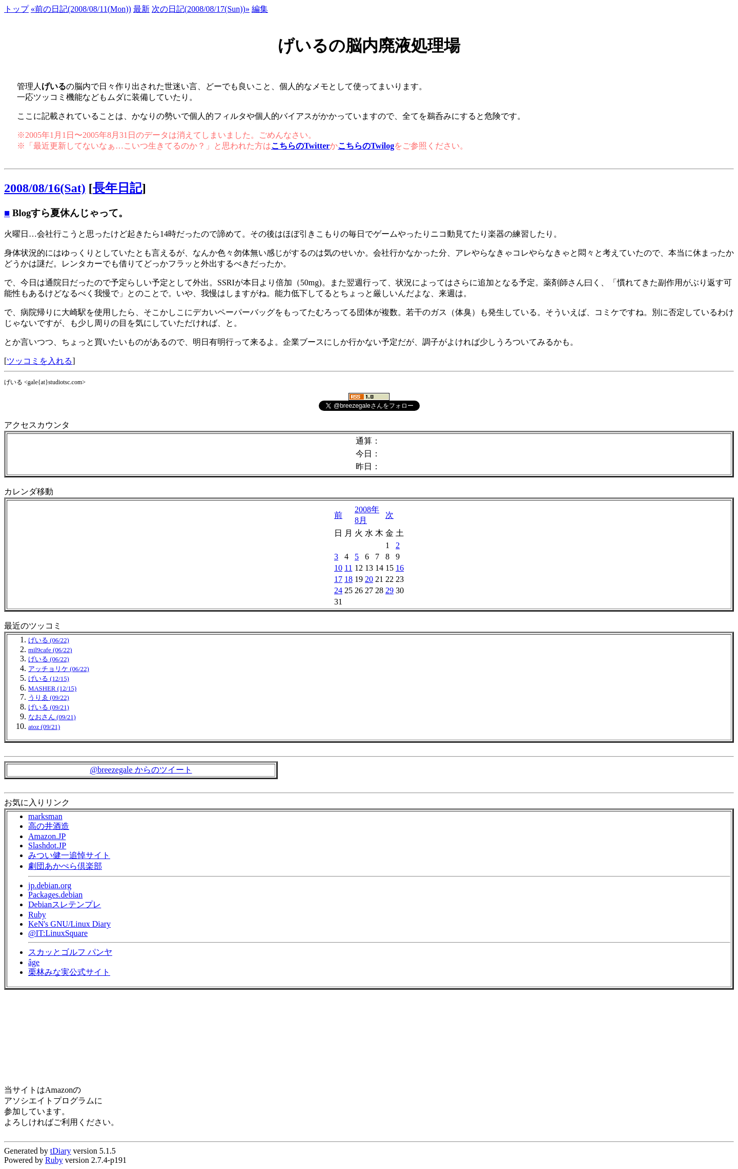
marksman (45, 816)
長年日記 (117, 188)
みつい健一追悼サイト (69, 855)
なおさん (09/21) (52, 717)
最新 (141, 9)
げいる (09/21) (48, 707)
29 (389, 590)
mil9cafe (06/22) (50, 650)
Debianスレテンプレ (64, 904)
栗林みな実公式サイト (69, 972)
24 (338, 590)
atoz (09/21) (44, 726)
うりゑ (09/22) (48, 697)
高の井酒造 (48, 826)
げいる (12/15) (48, 678)
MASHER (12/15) (52, 688)
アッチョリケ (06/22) (58, 669)
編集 (260, 9)
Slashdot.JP (47, 845)
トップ (16, 9)
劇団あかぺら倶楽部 (65, 866)
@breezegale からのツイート (141, 769)
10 (338, 567)
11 (348, 567)
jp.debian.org (49, 885)
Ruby (37, 914)
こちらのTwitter (300, 145)
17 (338, 579)
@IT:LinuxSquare (58, 933)
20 (369, 579)
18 (348, 579)
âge (33, 962)
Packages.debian (55, 894)
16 (400, 567)
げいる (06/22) (48, 640)
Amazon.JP (47, 836)
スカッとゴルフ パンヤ (70, 952)
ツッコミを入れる (39, 361)
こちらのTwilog (366, 145)
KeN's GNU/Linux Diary (69, 924)
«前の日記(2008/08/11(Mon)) (81, 9)
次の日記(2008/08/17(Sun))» (201, 9)
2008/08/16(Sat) (45, 188)
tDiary (60, 1150)
